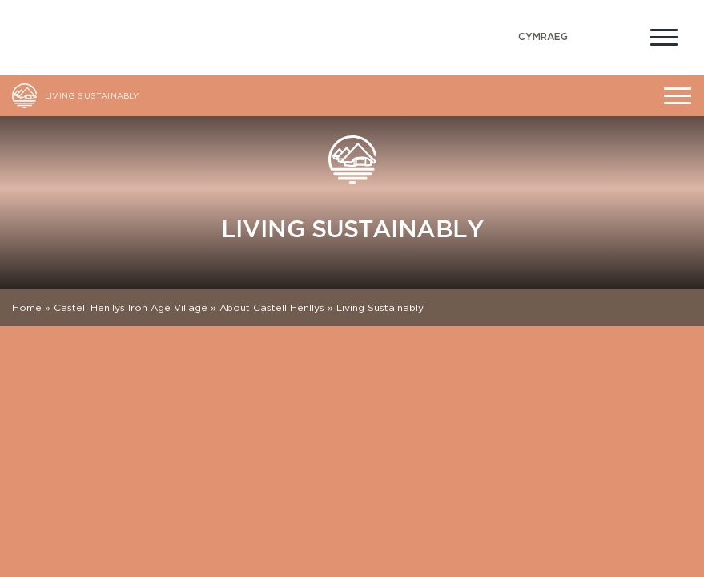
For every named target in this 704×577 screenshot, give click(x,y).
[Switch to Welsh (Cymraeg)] (543, 37)
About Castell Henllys (271, 307)
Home (27, 307)
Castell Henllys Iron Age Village (130, 307)
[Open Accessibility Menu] (625, 35)
